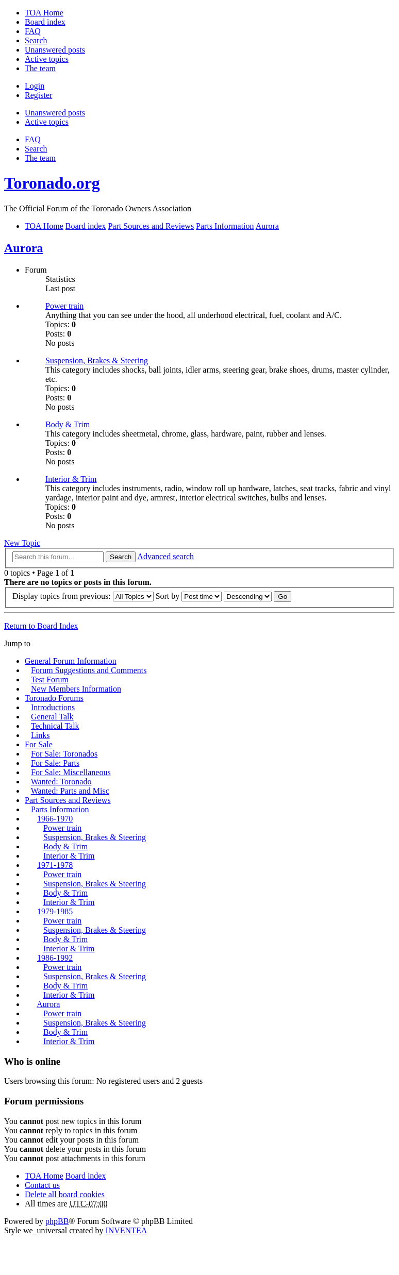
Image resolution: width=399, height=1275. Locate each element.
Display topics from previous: (83, 596)
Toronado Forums (54, 698)
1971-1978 (55, 865)
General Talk (52, 716)
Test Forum (50, 679)
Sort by (189, 596)
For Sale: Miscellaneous (71, 772)
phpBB (57, 1221)
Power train (64, 305)
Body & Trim (67, 424)
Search (120, 557)
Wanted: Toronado (61, 781)
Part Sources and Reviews (68, 800)
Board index (85, 1175)
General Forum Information (71, 661)
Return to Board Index (41, 626)
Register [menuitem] (38, 95)
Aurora (23, 248)
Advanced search (165, 556)
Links (40, 735)
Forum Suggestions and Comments (88, 670)
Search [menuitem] (36, 40)
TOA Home (44, 1175)
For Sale (39, 744)
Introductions (53, 707)
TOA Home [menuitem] (44, 12)
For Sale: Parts (55, 763)
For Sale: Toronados (64, 753)
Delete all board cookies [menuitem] (65, 1194)
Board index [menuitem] (45, 22)
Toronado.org (52, 183)
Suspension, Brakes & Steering (96, 360)
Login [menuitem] (34, 85)
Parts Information (60, 809)
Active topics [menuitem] (47, 59)
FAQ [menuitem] (33, 31)
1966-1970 (55, 818)
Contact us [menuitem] (42, 1185)
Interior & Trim (71, 479)
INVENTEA (126, 1230)
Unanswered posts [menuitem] (55, 49)
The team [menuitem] (40, 68)
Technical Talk (55, 726)
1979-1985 (55, 911)
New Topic (22, 543)
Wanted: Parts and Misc (70, 790)
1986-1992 (55, 957)
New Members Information (76, 688)
